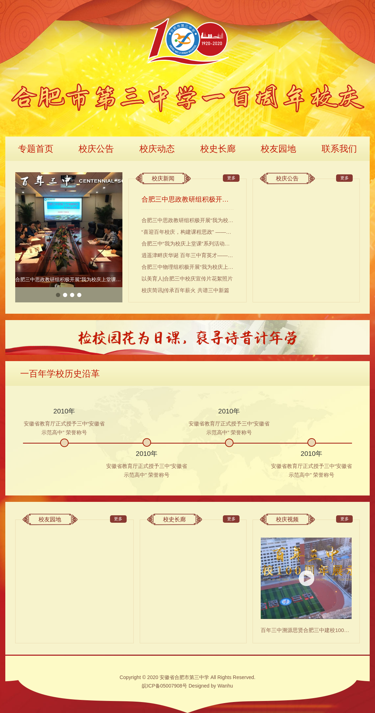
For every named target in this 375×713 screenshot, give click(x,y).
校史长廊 (218, 148)
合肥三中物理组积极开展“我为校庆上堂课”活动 (188, 267)
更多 (231, 177)
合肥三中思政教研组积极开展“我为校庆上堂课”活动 (188, 199)
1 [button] (58, 295)
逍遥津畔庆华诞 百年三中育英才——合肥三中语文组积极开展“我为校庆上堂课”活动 (188, 255)
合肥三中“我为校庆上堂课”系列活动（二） (188, 243)
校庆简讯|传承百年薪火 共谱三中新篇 (185, 290)
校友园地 (278, 148)
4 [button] (79, 295)
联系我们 (339, 148)
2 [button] (65, 295)
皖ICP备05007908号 (164, 686)
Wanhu (225, 686)
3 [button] (72, 295)
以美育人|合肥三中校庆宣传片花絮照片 (187, 279)
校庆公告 (96, 148)
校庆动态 (157, 148)
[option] (68, 229)
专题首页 (35, 148)
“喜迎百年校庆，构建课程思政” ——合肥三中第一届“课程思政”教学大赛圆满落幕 (188, 232)
